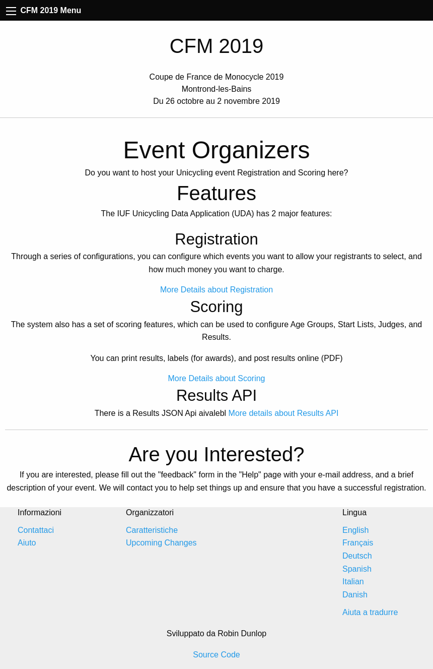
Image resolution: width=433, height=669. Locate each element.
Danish (355, 594)
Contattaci (36, 530)
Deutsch (357, 556)
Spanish (357, 569)
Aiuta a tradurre (370, 612)
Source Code (216, 654)
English (355, 530)
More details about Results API (284, 413)
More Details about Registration (216, 289)
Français (357, 542)
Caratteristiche (152, 530)
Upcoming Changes (161, 542)
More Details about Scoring (216, 378)
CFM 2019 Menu (43, 10)
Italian (353, 581)
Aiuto (27, 542)
